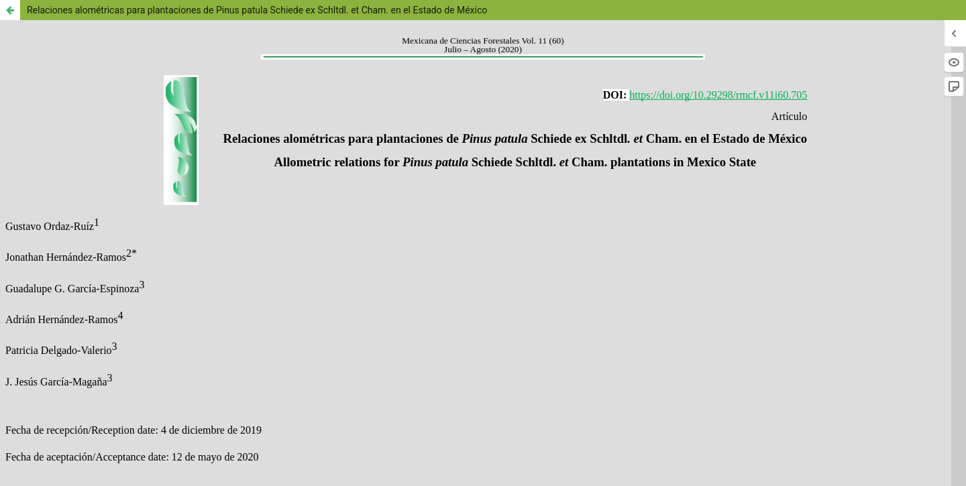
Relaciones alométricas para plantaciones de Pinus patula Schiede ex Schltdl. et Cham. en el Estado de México (257, 10)
